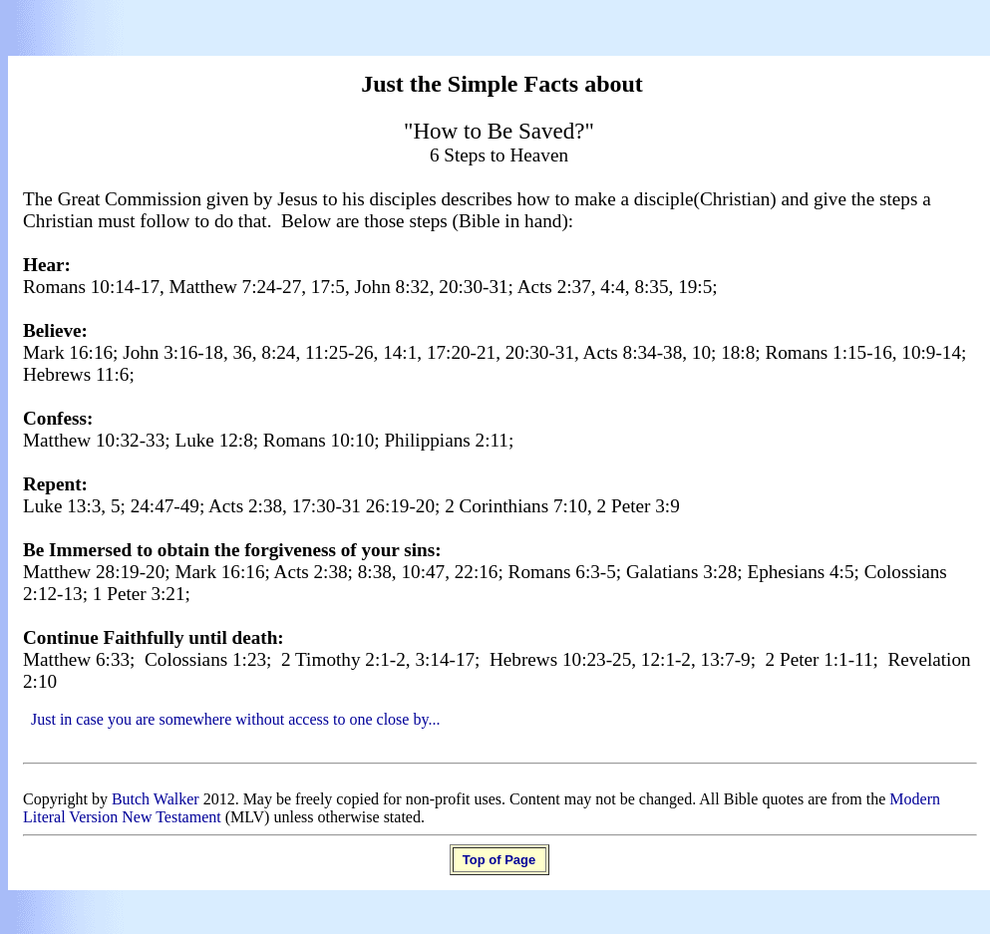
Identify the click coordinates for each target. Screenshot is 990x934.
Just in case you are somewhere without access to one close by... (235, 719)
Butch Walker (155, 798)
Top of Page (499, 859)
